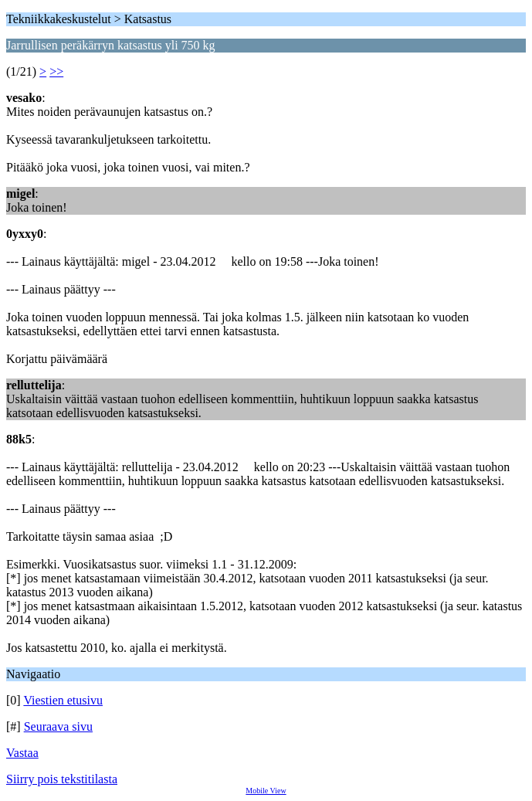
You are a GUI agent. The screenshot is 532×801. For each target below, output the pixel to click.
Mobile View (266, 790)
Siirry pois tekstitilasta (61, 779)
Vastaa (22, 752)
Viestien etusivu (63, 700)
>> (56, 71)
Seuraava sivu (58, 726)
